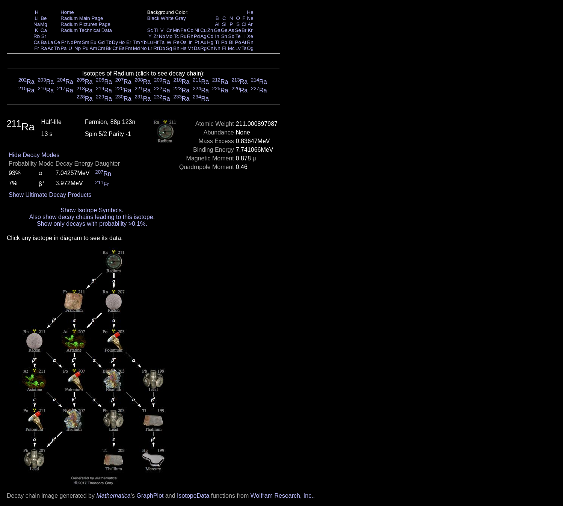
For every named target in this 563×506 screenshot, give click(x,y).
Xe (250, 36)
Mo (169, 36)
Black (153, 18)
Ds (197, 48)
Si (224, 24)
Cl (244, 24)
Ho (121, 42)
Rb (36, 36)
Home (67, 12)
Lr (150, 48)
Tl (217, 42)
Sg (169, 48)
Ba (44, 42)
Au (203, 42)
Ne (250, 18)
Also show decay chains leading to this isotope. (92, 217)
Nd (70, 42)
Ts (244, 48)
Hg (210, 42)
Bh (176, 48)
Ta (162, 42)
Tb (109, 42)
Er (128, 42)
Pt (197, 42)
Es (122, 48)
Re (176, 42)
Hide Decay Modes (34, 155)
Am (93, 48)
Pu (85, 48)
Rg (203, 48)
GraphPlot (149, 495)
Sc (150, 30)
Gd (101, 42)
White (167, 18)
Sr (43, 36)
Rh (190, 36)
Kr (250, 30)
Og (250, 48)
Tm (136, 42)
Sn (224, 36)
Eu (93, 42)
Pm (78, 42)
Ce (57, 42)
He (250, 12)
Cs (36, 42)
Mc (231, 48)
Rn (250, 42)
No (143, 48)
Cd (210, 36)
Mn (176, 30)
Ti (156, 30)
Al (217, 24)
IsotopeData (193, 495)
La (50, 42)
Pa (63, 48)
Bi (231, 42)
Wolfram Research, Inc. (282, 495)
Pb (224, 42)
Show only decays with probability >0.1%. (92, 224)
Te (238, 36)
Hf (155, 42)
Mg (43, 24)
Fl (224, 48)
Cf (114, 48)
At (244, 42)
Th (57, 48)
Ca (44, 30)
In (217, 36)
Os (183, 42)
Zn (210, 30)
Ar (250, 24)
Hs (183, 48)
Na (36, 24)
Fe (183, 30)
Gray (180, 18)
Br (244, 30)
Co (190, 30)
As (231, 30)
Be (44, 18)
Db (162, 48)
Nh (217, 48)
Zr (156, 36)
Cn (210, 48)
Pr (63, 42)
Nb (162, 36)
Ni (197, 30)
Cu (203, 30)
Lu (150, 42)
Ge (224, 30)
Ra (44, 48)
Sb (231, 36)
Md (136, 48)
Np (77, 48)
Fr (36, 48)
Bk (109, 48)
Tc (176, 36)
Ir (190, 42)
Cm (102, 48)
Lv (238, 48)
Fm (128, 48)
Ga (217, 30)
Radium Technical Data (86, 30)
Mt (190, 48)
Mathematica (113, 495)
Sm (85, 42)
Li (36, 18)
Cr (169, 30)
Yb (143, 42)
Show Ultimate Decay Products (50, 195)
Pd (197, 36)
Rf (155, 48)
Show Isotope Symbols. (91, 210)
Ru (183, 36)
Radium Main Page (81, 18)
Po (238, 42)
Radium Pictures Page (85, 24)
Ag (203, 36)
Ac (51, 48)
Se (238, 30)
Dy (115, 42)
